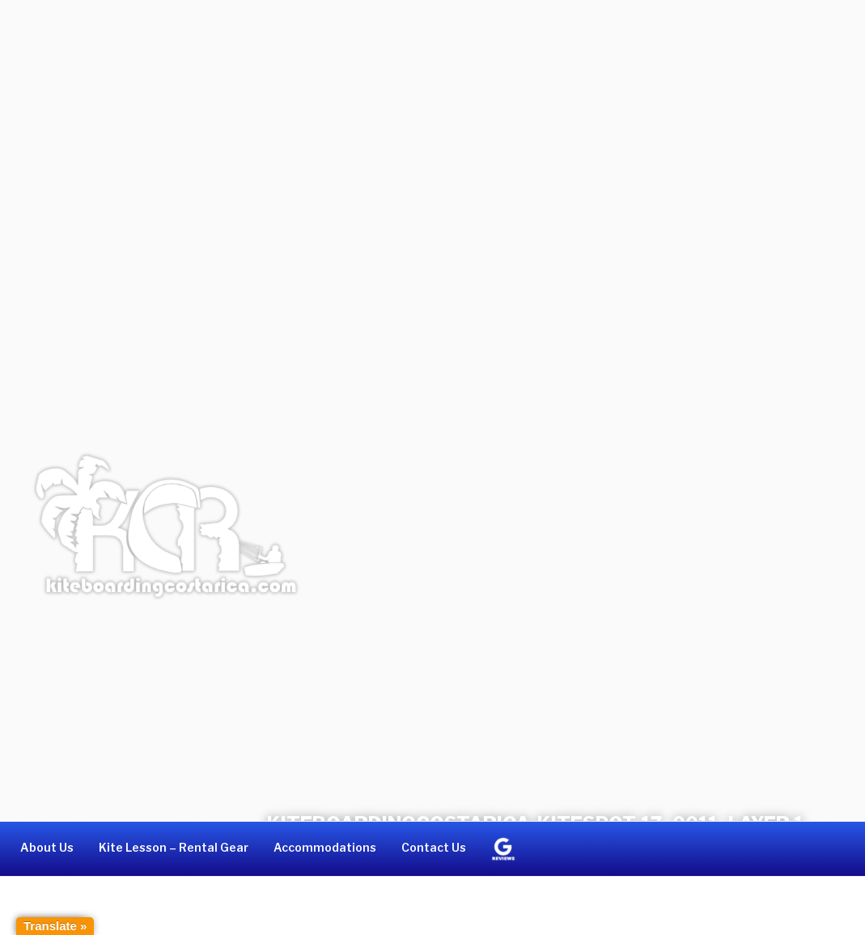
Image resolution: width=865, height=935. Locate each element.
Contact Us (433, 847)
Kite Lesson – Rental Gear (173, 847)
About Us (47, 847)
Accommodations (324, 847)
